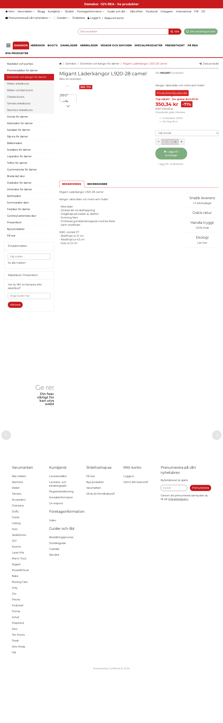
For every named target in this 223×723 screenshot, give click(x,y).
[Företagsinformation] (90, 11)
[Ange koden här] (29, 296)
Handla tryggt (202, 213)
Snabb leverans (202, 189)
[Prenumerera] (200, 538)
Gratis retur (202, 203)
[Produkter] (8, 45)
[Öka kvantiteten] (181, 142)
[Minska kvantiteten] (158, 142)
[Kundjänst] (55, 11)
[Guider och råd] (117, 11)
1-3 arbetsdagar (202, 193)
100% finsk (202, 218)
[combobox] (120, 31)
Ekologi (202, 228)
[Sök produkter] (120, 31)
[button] (70, 79)
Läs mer (202, 233)
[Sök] (174, 31)
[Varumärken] (26, 11)
